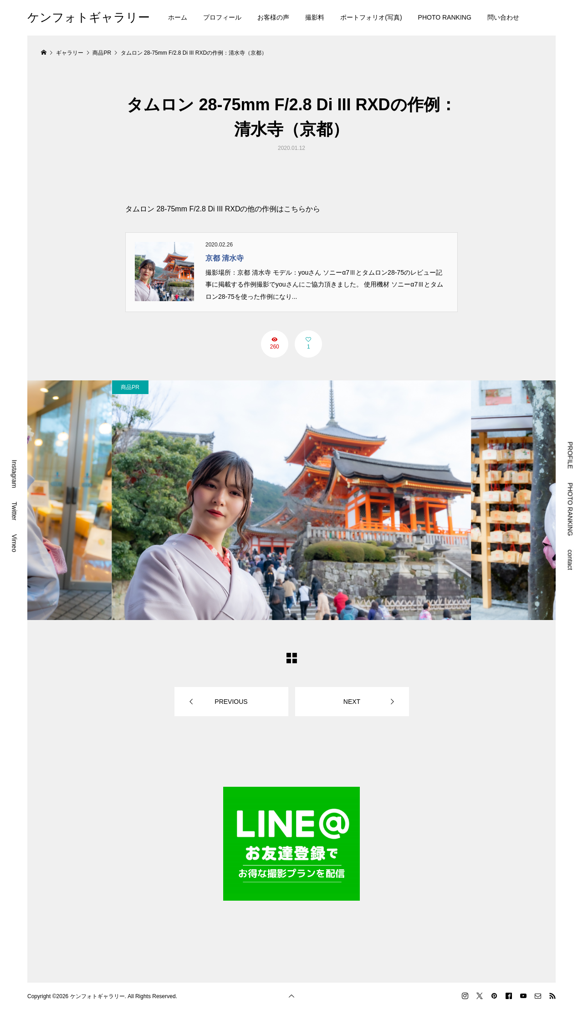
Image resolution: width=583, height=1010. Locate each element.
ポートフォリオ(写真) (371, 17)
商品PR (130, 387)
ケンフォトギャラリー (88, 17)
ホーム (177, 17)
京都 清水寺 (224, 258)
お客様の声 (273, 17)
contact (570, 559)
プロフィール (222, 17)
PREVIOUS (231, 701)
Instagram (14, 474)
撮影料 (314, 17)
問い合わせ (503, 17)
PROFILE (570, 455)
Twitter (14, 511)
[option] (291, 500)
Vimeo (14, 543)
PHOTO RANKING (444, 17)
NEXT (351, 701)
